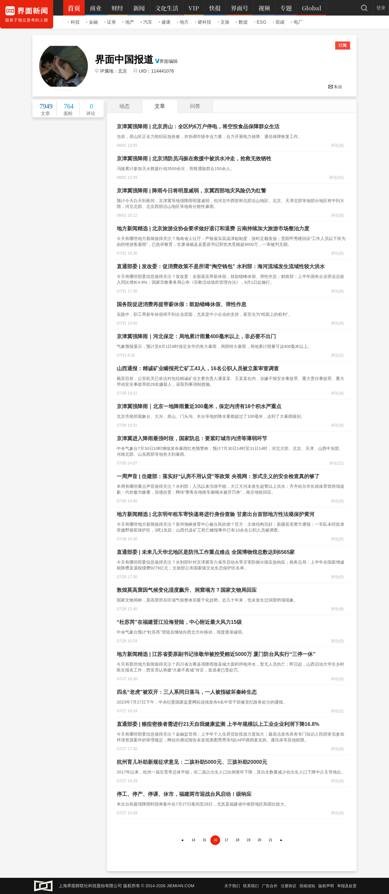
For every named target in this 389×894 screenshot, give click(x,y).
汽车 (146, 22)
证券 (110, 22)
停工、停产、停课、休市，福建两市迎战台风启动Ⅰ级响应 (184, 794)
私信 (335, 87)
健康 (165, 22)
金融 (92, 22)
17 (226, 840)
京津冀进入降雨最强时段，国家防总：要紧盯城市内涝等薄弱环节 (192, 438)
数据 (242, 22)
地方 (183, 22)
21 (270, 840)
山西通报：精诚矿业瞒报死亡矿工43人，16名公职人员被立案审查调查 (198, 368)
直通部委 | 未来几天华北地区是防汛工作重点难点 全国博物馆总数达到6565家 (206, 552)
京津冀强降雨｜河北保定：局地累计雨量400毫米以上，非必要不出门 (196, 336)
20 (259, 840)
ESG (260, 22)
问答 (195, 106)
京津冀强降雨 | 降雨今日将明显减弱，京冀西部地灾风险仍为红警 (191, 190)
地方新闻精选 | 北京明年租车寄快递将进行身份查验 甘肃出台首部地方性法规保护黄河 (215, 514)
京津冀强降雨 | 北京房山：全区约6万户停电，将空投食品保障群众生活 (198, 126)
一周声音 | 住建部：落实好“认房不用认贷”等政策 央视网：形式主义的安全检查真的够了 (218, 476)
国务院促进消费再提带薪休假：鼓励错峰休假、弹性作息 (181, 304)
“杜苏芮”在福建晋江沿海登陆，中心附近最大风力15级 (179, 622)
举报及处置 (347, 886)
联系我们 (251, 886)
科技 (74, 22)
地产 (128, 22)
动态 (124, 106)
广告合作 (269, 886)
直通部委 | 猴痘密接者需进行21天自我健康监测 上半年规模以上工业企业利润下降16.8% (218, 724)
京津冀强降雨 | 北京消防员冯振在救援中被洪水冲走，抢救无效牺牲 (194, 158)
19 (248, 840)
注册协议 (288, 886)
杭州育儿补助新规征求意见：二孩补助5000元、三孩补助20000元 (192, 762)
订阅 (342, 45)
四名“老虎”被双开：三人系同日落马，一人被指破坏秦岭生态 (187, 692)
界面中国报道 (124, 59)
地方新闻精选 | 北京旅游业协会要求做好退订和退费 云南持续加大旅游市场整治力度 (213, 228)
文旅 (224, 22)
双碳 (279, 22)
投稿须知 (307, 886)
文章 (160, 106)
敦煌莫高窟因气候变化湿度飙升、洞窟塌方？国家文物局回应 (187, 590)
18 (237, 840)
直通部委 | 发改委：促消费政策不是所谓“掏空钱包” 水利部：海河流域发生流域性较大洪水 (221, 266)
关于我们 (232, 886)
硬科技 (203, 22)
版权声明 (326, 886)
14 (193, 840)
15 (204, 840)
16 (215, 840)
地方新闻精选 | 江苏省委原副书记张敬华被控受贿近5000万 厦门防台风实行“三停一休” (216, 654)
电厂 (297, 22)
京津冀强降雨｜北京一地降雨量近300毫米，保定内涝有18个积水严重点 (199, 406)
